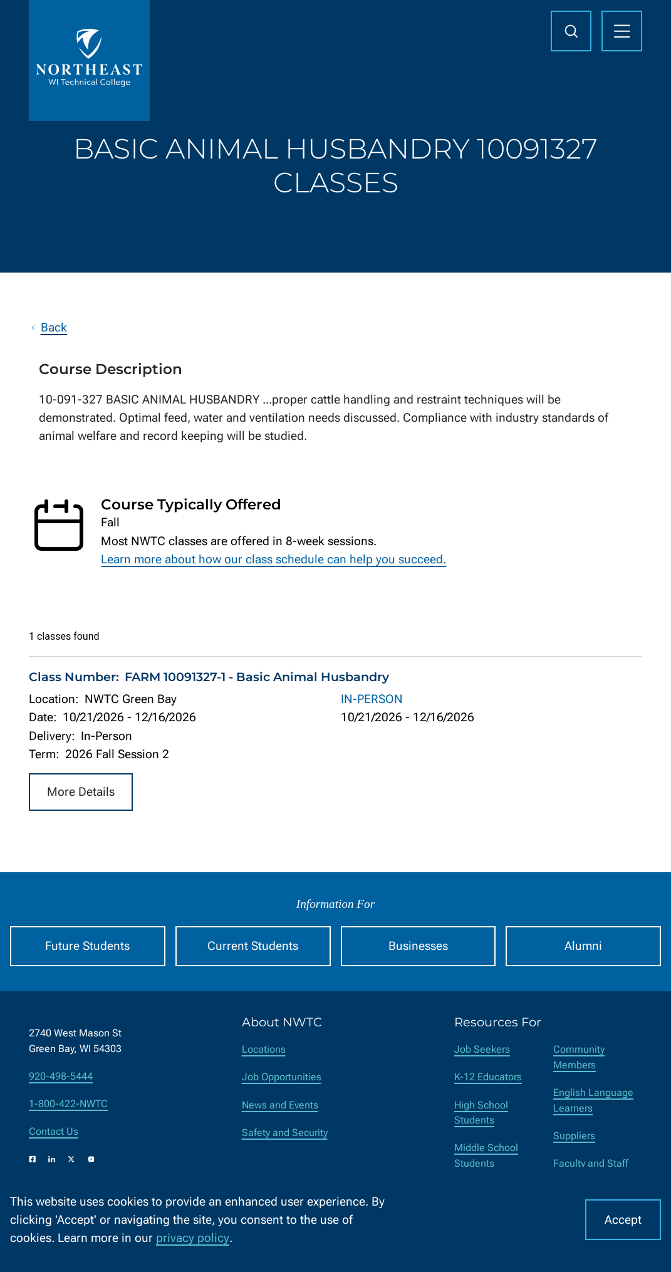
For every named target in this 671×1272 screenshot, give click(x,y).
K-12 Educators (488, 1077)
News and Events (280, 1105)
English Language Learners (593, 1100)
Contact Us (53, 1131)
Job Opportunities (281, 1077)
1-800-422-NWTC (68, 1104)
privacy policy (192, 1238)
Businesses (418, 946)
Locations (264, 1049)
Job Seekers (482, 1049)
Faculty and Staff (590, 1163)
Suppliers (574, 1136)
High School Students (481, 1113)
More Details (81, 792)
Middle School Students (486, 1155)
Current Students (252, 946)
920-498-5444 (61, 1076)
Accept (623, 1219)
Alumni (583, 946)
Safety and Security (285, 1133)
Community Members (579, 1057)
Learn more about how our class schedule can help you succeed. (273, 559)
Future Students (87, 946)
